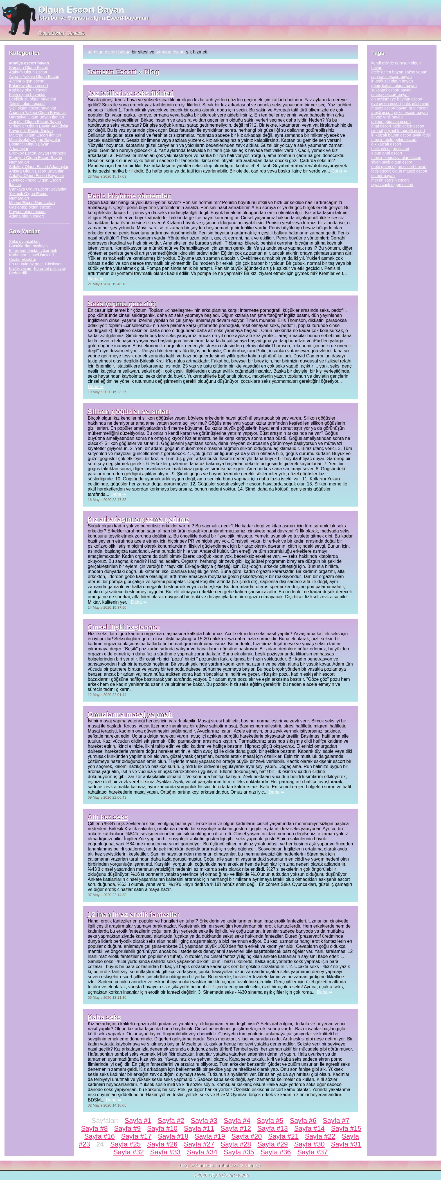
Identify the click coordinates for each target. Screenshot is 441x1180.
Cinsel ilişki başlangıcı (124, 627)
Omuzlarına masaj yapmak (130, 714)
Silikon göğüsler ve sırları (129, 411)
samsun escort (170, 52)
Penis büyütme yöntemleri (130, 196)
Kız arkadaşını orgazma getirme (138, 519)
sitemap (252, 1165)
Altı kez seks (108, 817)
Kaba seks (104, 1017)
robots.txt (228, 1165)
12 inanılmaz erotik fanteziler (134, 914)
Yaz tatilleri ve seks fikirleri (131, 93)
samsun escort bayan (109, 52)
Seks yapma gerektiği (122, 304)
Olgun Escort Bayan (81, 10)
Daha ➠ (339, 171)
